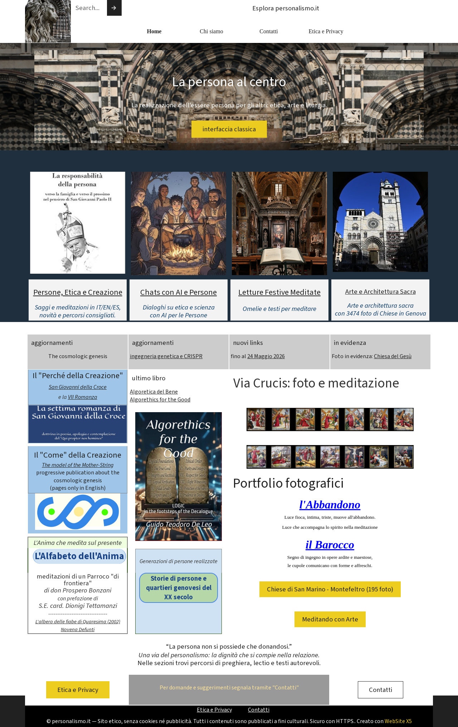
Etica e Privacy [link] (77, 689)
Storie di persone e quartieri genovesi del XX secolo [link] (178, 588)
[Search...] (89, 8)
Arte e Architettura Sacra (380, 291)
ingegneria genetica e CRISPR (166, 356)
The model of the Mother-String (77, 465)
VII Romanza (82, 397)
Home (154, 31)
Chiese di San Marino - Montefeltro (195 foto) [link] (330, 589)
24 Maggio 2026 (266, 356)
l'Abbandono (330, 504)
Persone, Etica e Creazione (77, 292)
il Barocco (330, 544)
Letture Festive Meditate (279, 292)
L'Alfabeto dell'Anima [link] (79, 556)
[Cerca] (114, 8)
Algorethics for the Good (160, 400)
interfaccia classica (229, 129)
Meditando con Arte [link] (330, 619)
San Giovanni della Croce (78, 387)
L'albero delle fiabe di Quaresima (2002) (77, 621)
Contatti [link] (380, 689)
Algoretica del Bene (154, 392)
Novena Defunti (77, 629)
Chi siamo (211, 31)
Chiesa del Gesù (392, 356)
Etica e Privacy (326, 31)
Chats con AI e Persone (178, 292)
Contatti (268, 31)
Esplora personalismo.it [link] (285, 8)
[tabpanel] (77, 302)
